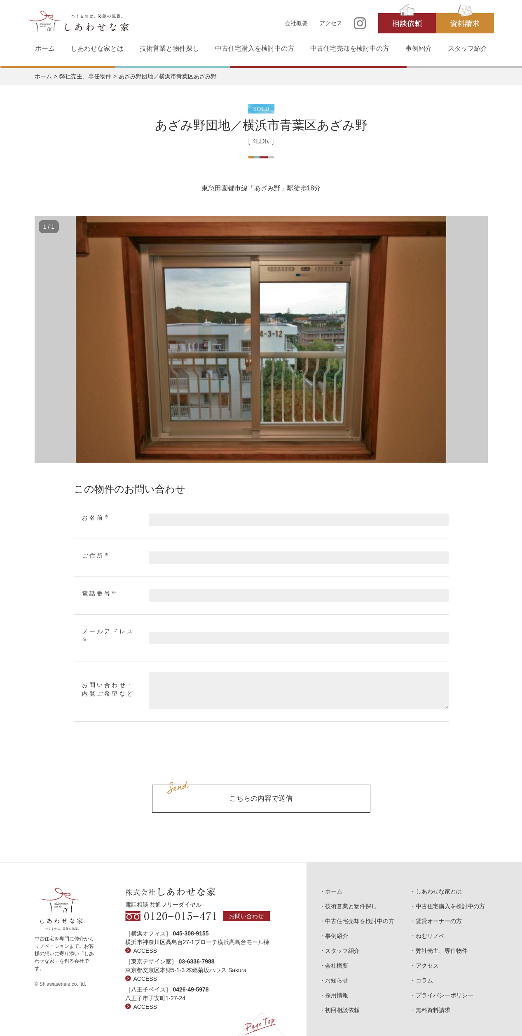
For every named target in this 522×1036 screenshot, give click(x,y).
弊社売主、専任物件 (85, 76)
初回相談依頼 (342, 1010)
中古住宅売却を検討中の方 (349, 48)
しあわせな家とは (97, 48)
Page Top (261, 1024)
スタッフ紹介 (467, 48)
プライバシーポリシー (444, 995)
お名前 (96, 517)
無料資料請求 (433, 1010)
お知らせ (336, 980)
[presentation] (261, 762)
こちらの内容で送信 (261, 798)
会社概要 (296, 23)
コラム (424, 980)
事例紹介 (418, 48)
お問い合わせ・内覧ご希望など (108, 689)
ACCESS (145, 950)
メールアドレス (108, 635)
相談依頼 (407, 23)
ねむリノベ (430, 936)
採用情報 (336, 995)
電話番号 (100, 593)
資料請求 (465, 23)
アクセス (330, 23)
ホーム (45, 48)
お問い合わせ (246, 916)
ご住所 (96, 555)
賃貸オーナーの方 (439, 921)
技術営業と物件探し (169, 48)
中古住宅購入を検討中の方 (254, 48)
